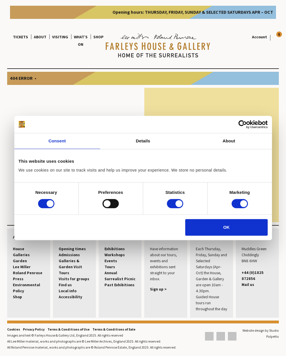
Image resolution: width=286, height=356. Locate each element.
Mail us (248, 284)
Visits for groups (74, 278)
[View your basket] (271, 37)
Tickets (20, 36)
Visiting (60, 36)
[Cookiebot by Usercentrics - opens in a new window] (243, 124)
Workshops (114, 254)
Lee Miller (22, 266)
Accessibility (70, 296)
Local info (67, 290)
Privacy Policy (34, 329)
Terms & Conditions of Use (69, 329)
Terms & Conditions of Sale (113, 329)
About (40, 36)
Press (18, 278)
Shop (98, 36)
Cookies (13, 329)
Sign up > (158, 289)
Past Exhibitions (119, 284)
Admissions (69, 254)
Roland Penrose (27, 272)
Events (110, 260)
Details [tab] (143, 140)
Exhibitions (114, 248)
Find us (65, 284)
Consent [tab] (57, 140)
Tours (64, 272)
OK (226, 227)
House (18, 248)
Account (259, 36)
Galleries (21, 254)
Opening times (72, 248)
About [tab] (229, 140)
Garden (20, 260)
